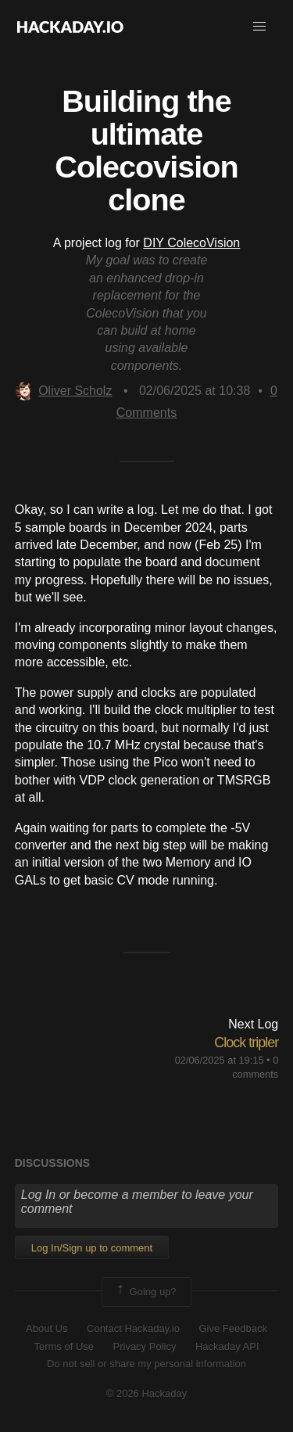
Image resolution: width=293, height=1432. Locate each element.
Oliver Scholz (64, 390)
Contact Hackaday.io (133, 1328)
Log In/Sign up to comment (91, 1248)
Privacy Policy (145, 1346)
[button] (259, 26)
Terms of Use (64, 1346)
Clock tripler (246, 1042)
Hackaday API (227, 1346)
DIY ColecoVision (191, 242)
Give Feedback (232, 1328)
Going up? (145, 1292)
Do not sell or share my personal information (146, 1363)
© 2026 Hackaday (147, 1393)
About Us (46, 1328)
